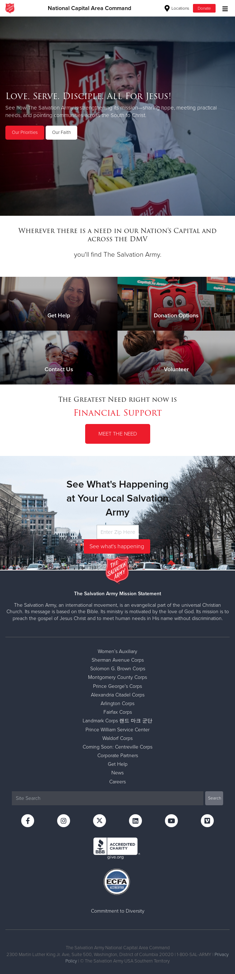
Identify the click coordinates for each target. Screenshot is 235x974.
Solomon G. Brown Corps (117, 669)
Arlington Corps (117, 703)
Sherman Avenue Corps (118, 660)
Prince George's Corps (117, 686)
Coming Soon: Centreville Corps (117, 747)
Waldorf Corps (117, 738)
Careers (117, 782)
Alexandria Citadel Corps (117, 695)
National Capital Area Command (89, 8)
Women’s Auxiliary (117, 651)
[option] (117, 116)
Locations (177, 8)
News (117, 773)
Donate (204, 8)
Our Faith (61, 132)
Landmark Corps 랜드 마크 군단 (117, 721)
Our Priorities (25, 132)
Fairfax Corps (117, 712)
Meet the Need (117, 433)
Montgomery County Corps (117, 677)
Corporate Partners (117, 755)
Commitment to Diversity (117, 911)
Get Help (118, 764)
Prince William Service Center (117, 730)
